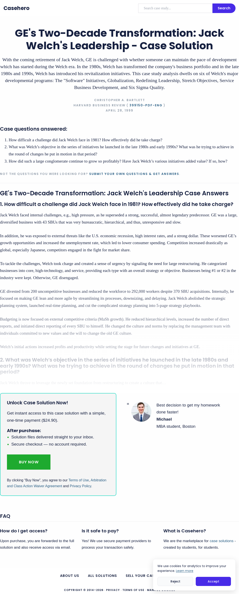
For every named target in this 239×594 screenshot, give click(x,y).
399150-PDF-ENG (145, 105)
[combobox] (175, 8)
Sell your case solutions (152, 575)
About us (69, 575)
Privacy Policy (80, 486)
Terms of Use (79, 480)
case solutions (221, 541)
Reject (175, 581)
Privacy (113, 590)
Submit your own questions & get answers (134, 174)
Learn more (184, 571)
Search (224, 8)
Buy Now (29, 462)
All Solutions (102, 575)
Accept (213, 581)
